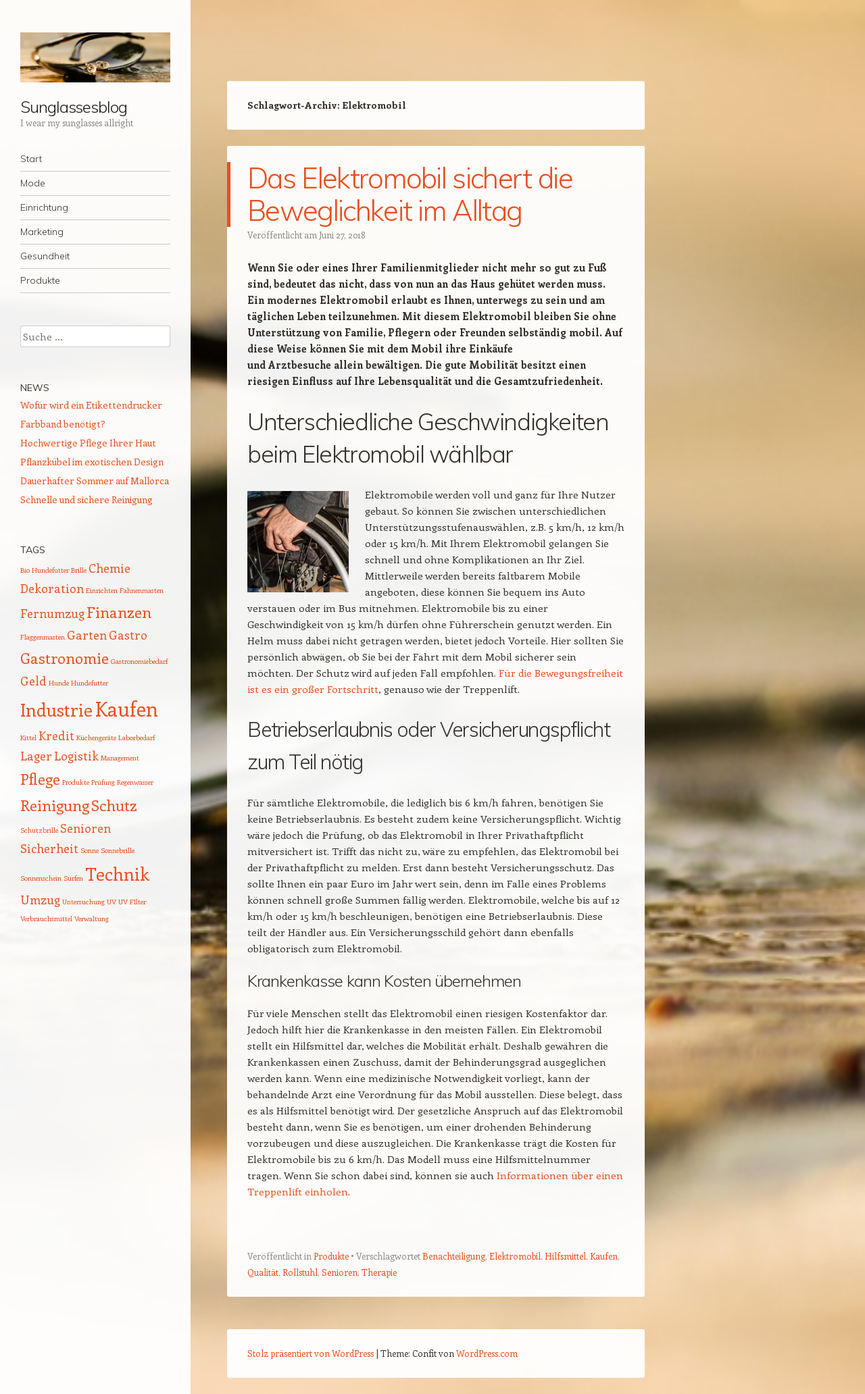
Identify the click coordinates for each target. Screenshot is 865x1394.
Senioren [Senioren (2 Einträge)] (85, 828)
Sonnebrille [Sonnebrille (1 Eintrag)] (117, 850)
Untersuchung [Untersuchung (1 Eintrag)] (83, 901)
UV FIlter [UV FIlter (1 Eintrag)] (132, 901)
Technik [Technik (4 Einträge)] (117, 873)
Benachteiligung (453, 1256)
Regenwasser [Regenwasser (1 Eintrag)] (135, 782)
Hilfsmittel (565, 1256)
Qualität (262, 1272)
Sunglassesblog (73, 107)
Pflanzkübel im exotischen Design (92, 461)
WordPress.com (487, 1353)
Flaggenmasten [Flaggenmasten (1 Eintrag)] (42, 637)
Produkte (40, 280)
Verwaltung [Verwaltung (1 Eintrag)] (91, 918)
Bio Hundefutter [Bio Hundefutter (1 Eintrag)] (44, 570)
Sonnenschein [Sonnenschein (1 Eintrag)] (40, 878)
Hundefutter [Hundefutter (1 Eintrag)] (89, 683)
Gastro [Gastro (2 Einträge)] (128, 635)
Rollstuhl (300, 1272)
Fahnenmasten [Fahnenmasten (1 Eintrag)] (142, 590)
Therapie (379, 1272)
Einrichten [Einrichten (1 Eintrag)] (102, 590)
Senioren (339, 1272)
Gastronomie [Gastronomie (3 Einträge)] (64, 658)
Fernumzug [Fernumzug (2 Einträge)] (52, 613)
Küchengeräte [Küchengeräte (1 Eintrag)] (96, 737)
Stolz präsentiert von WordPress (310, 1353)
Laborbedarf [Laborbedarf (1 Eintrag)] (136, 737)
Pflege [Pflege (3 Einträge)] (40, 779)
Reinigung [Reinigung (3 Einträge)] (54, 805)
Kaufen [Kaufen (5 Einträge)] (126, 708)
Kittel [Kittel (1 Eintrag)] (28, 737)
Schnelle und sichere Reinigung (86, 499)
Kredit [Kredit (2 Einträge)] (56, 735)
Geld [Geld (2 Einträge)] (33, 681)
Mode (32, 183)
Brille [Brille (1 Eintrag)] (78, 570)
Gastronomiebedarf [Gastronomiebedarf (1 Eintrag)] (139, 661)
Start (31, 159)
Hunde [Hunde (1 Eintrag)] (59, 683)
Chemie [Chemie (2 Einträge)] (109, 568)
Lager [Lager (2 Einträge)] (36, 756)
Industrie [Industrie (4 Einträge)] (56, 709)
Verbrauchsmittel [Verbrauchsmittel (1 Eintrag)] (46, 918)
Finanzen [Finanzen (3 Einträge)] (118, 612)
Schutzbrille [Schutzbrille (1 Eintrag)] (39, 830)
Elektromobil (515, 1256)
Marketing (42, 232)
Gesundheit (45, 256)
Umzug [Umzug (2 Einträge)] (40, 900)
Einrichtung (44, 207)
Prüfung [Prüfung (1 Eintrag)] (103, 782)
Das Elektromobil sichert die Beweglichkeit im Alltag (409, 194)
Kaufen (604, 1256)
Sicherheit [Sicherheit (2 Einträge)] (49, 848)
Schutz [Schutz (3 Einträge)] (114, 805)
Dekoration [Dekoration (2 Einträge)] (52, 588)
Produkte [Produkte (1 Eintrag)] (75, 782)
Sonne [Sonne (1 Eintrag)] (89, 850)
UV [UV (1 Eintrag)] (111, 901)
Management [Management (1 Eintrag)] (120, 758)
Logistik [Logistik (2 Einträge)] (76, 756)
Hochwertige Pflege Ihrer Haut (88, 442)
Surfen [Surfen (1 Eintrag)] (73, 878)
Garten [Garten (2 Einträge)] (87, 635)
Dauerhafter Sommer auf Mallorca (94, 480)
